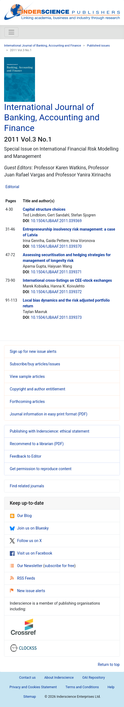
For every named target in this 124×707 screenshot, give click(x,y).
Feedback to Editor (25, 456)
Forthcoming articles (27, 401)
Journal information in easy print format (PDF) (48, 414)
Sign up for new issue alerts (33, 351)
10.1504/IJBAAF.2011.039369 (56, 221)
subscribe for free (59, 566)
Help (111, 687)
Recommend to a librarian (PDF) (37, 444)
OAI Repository (93, 677)
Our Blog (21, 515)
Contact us (27, 677)
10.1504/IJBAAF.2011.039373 (56, 317)
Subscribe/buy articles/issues (35, 364)
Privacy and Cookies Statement (33, 687)
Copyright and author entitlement (37, 389)
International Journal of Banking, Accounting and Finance (42, 45)
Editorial (12, 187)
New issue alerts (27, 591)
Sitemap (29, 696)
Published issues (98, 45)
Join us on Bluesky (29, 528)
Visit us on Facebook (31, 553)
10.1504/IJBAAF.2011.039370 (56, 246)
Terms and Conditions (82, 687)
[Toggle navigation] (11, 32)
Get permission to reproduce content (40, 469)
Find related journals (27, 486)
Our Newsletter (26, 566)
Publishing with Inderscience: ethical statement (49, 431)
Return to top (109, 664)
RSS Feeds (22, 578)
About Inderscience (59, 677)
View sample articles (27, 376)
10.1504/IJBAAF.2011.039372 (56, 292)
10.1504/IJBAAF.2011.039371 (56, 272)
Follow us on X (26, 540)
